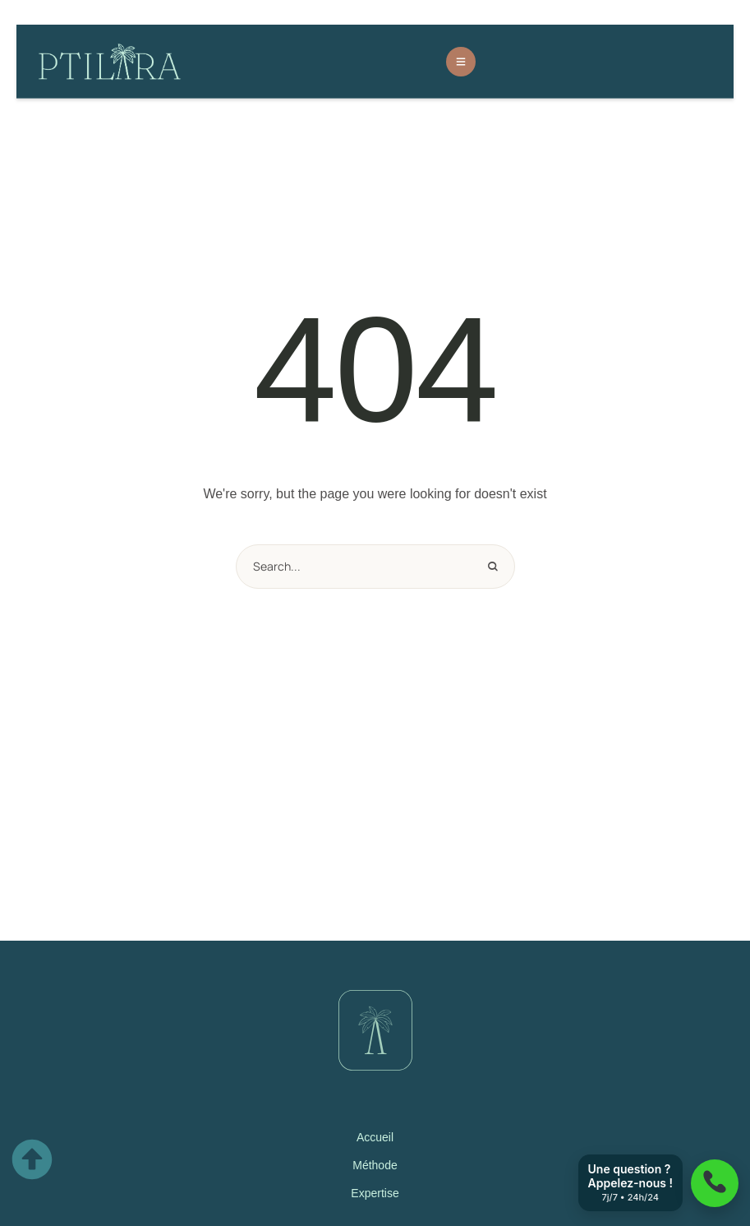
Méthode (374, 1165)
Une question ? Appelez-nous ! (630, 1182)
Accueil (375, 1137)
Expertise (374, 1193)
